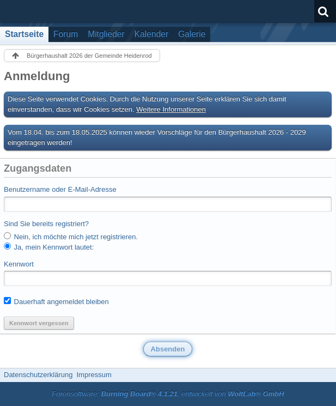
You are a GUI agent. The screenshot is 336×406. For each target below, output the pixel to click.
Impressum (93, 375)
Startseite (24, 34)
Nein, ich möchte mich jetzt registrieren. (71, 236)
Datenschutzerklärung (38, 375)
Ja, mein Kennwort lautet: (49, 247)
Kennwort (19, 264)
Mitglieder (106, 34)
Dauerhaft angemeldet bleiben (56, 301)
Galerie (191, 34)
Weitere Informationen (171, 109)
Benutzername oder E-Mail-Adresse (60, 189)
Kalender (151, 34)
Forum (65, 34)
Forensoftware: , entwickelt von (168, 394)
